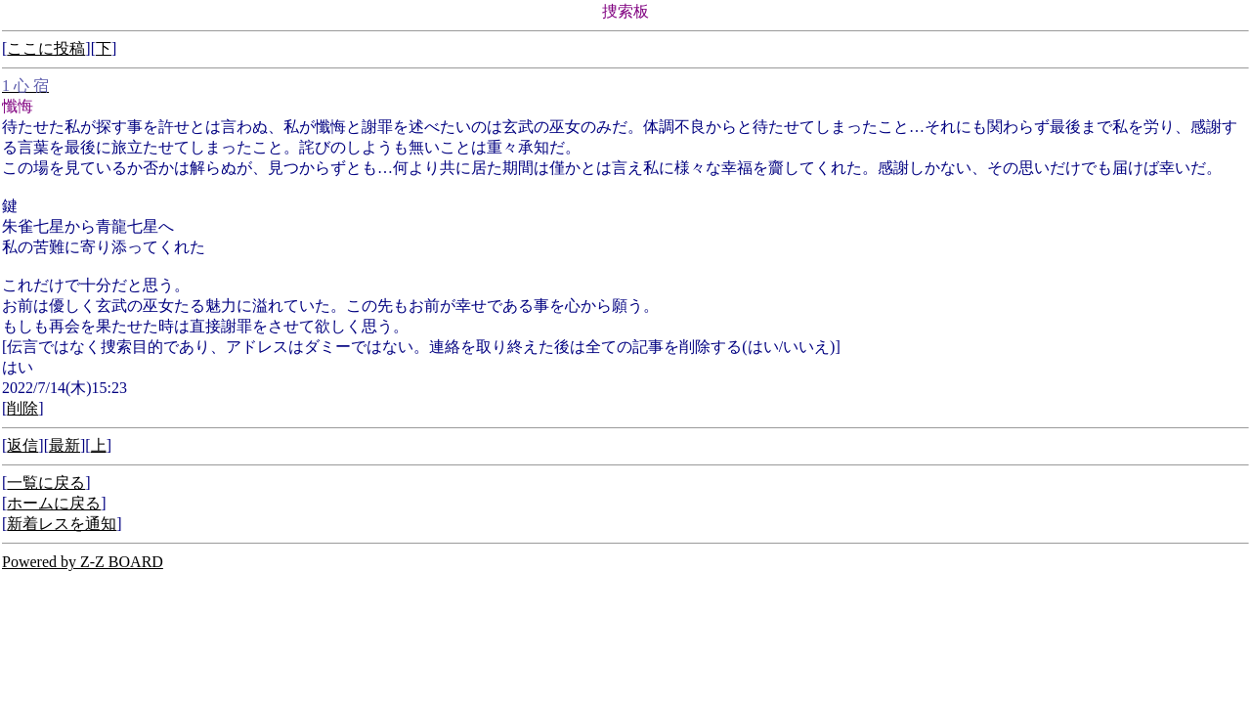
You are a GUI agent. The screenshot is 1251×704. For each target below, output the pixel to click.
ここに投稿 (46, 48)
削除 (22, 408)
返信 (22, 445)
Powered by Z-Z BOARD (82, 561)
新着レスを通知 (61, 523)
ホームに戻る (54, 503)
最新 (64, 445)
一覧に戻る (46, 482)
